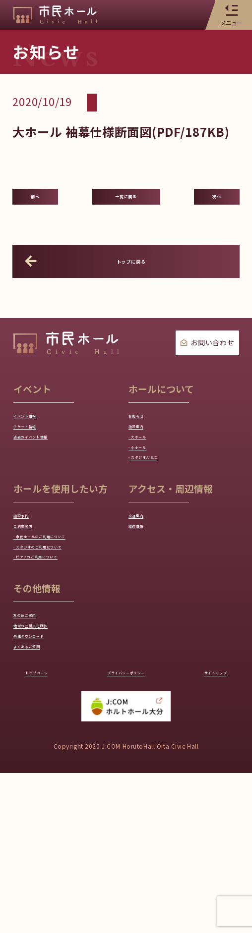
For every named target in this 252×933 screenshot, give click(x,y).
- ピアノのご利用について (61, 673)
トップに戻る (93, 283)
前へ (35, 207)
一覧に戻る (126, 207)
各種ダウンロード (46, 776)
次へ (217, 207)
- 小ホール (147, 496)
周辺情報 (145, 599)
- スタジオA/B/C (159, 514)
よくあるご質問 (42, 794)
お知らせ (145, 441)
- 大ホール (147, 478)
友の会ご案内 (38, 739)
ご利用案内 (34, 599)
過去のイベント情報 (50, 478)
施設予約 (30, 581)
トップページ (49, 829)
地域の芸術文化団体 (50, 758)
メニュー (231, 14)
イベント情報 (38, 441)
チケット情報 (38, 459)
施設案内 (145, 459)
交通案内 (145, 581)
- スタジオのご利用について (65, 654)
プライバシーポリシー (126, 829)
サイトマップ (202, 829)
